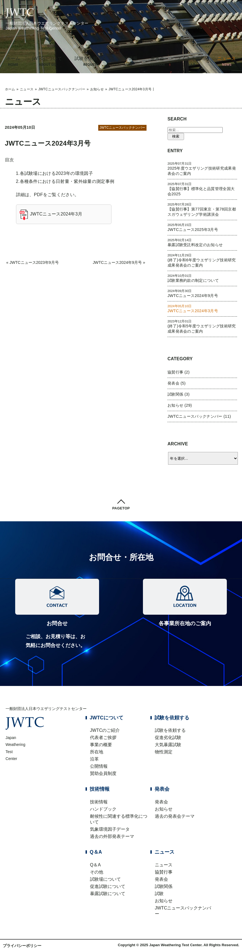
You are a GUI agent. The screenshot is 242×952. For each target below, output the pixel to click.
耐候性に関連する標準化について (118, 819)
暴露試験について (107, 893)
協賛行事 (163, 872)
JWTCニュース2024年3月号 (48, 143)
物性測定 (163, 751)
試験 (159, 893)
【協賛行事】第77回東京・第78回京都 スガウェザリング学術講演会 (202, 210)
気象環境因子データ (110, 829)
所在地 (96, 751)
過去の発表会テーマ (175, 816)
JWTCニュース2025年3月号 (202, 227)
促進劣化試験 (168, 737)
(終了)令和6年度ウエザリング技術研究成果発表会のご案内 (202, 260)
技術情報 (128, 61)
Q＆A (95, 864)
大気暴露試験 (168, 744)
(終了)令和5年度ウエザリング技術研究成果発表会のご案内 (202, 326)
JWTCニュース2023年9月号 (34, 262)
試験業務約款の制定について (202, 278)
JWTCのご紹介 (105, 730)
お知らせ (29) (179, 405)
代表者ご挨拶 (103, 737)
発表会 (157, 61)
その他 (96, 872)
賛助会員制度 (103, 773)
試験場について (105, 879)
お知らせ (97, 89)
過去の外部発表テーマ (112, 836)
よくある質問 (191, 61)
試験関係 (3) (178, 394)
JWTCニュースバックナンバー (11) (199, 416)
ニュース (26, 89)
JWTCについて (47, 61)
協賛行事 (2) (178, 372)
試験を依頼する (91, 61)
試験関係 (163, 886)
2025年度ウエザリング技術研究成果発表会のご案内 (202, 169)
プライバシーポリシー (22, 945)
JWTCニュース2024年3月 (56, 214)
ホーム (13, 61)
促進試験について (107, 886)
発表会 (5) (176, 383)
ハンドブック (103, 809)
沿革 (94, 759)
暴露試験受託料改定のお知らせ (202, 242)
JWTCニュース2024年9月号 (117, 262)
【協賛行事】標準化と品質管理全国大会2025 (202, 189)
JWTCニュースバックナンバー (61, 89)
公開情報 (99, 766)
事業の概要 (101, 744)
